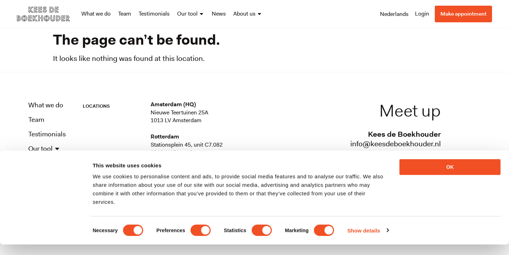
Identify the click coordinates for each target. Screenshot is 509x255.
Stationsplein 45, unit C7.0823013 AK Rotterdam (187, 148)
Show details (363, 241)
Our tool (190, 14)
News (219, 13)
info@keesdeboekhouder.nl (395, 144)
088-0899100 (418, 153)
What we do (96, 13)
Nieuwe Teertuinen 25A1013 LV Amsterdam (179, 116)
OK (450, 177)
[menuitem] (394, 13)
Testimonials (154, 13)
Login (422, 13)
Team (124, 13)
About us (247, 14)
